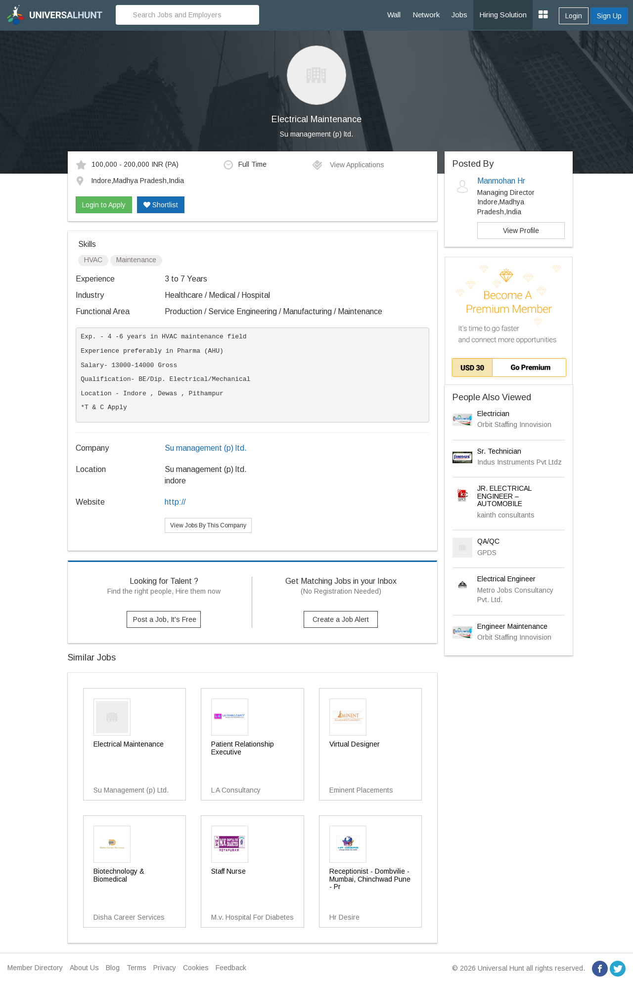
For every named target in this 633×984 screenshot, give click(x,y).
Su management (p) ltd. (316, 134)
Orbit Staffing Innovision (514, 424)
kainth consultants (506, 515)
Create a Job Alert (341, 619)
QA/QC (488, 541)
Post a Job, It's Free (164, 619)
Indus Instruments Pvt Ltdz (519, 462)
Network (426, 14)
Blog (113, 968)
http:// (175, 502)
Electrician (493, 414)
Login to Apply (104, 205)
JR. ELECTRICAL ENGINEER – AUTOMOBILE (504, 496)
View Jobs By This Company (208, 525)
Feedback (231, 968)
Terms (136, 968)
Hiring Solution (503, 14)
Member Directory (35, 968)
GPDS (487, 553)
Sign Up (609, 16)
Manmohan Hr (501, 181)
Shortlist (160, 205)
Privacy (164, 968)
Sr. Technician (499, 451)
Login (573, 16)
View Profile (521, 230)
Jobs (459, 14)
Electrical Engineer (506, 579)
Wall (394, 14)
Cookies (196, 968)
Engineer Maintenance (512, 626)
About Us (84, 968)
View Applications (348, 165)
